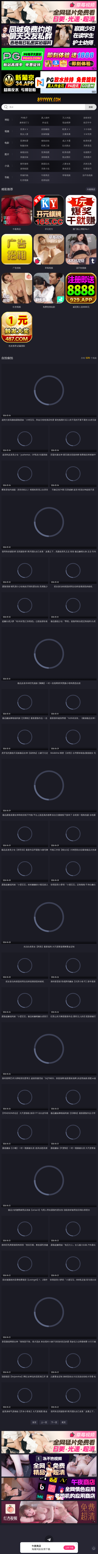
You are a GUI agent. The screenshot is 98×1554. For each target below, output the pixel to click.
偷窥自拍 (24, 152)
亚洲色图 (45, 152)
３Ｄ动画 (87, 129)
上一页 (44, 1422)
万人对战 (66, 117)
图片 (7, 154)
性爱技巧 (87, 168)
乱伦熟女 (66, 145)
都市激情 (24, 163)
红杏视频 (24, 180)
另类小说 (45, 168)
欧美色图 (66, 152)
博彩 (7, 119)
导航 (7, 177)
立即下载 (69, 1547)
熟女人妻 (24, 134)
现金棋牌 (66, 122)
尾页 (64, 1422)
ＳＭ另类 (87, 134)
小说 (7, 165)
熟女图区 (66, 157)
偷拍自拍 (45, 140)
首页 (34, 1422)
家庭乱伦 (45, 163)
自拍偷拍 (45, 129)
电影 (7, 142)
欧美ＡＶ (66, 129)
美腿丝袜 (24, 157)
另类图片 (87, 157)
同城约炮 (24, 175)
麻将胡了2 (24, 122)
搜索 (91, 107)
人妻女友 (66, 163)
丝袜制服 (45, 134)
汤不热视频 (87, 175)
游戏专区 (87, 117)
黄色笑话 (66, 168)
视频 (7, 131)
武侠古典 (87, 163)
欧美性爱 (87, 140)
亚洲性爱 (24, 140)
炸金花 (45, 122)
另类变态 (87, 145)
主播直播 (66, 134)
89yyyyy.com (49, 100)
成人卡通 (66, 140)
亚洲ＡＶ (24, 129)
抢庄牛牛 (87, 122)
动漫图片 (87, 152)
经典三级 (45, 145)
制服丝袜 (24, 145)
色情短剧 (45, 180)
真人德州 (45, 117)
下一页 (54, 1422)
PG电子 (24, 117)
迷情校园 (24, 168)
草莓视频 (66, 175)
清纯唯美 (45, 157)
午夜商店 (45, 175)
